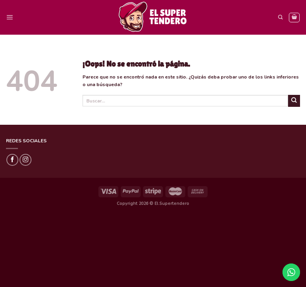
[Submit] (294, 101)
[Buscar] (280, 17)
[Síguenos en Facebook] (12, 160)
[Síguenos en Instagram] (25, 160)
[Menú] (9, 17)
